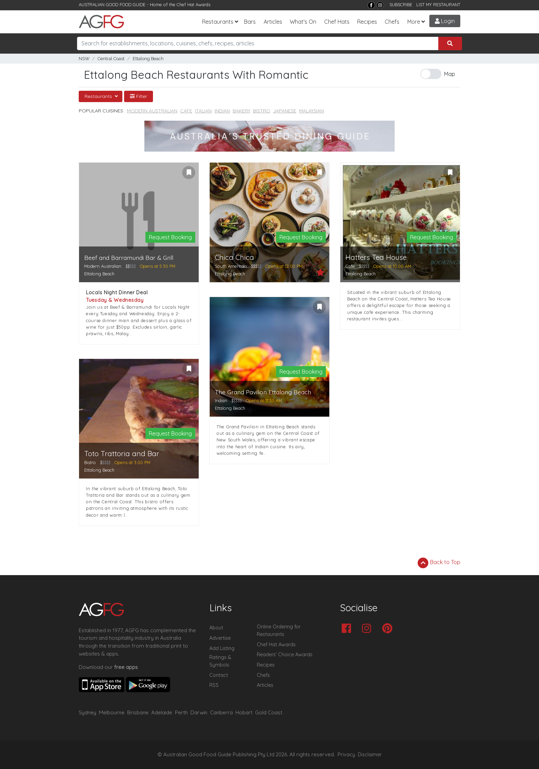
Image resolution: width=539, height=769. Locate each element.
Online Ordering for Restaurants (278, 630)
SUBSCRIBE (400, 4)
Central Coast (111, 58)
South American (231, 266)
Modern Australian (152, 111)
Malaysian (311, 111)
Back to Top (439, 562)
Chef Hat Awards (193, 4)
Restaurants (217, 21)
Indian (222, 111)
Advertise (220, 638)
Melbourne (111, 712)
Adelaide (161, 712)
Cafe (186, 111)
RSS (214, 685)
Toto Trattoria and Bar (121, 454)
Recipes (367, 21)
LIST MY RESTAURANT (438, 4)
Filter (138, 96)
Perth (181, 712)
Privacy (346, 754)
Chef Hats (337, 21)
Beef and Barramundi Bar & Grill (128, 257)
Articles (273, 21)
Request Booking (170, 237)
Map (449, 73)
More (413, 21)
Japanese (284, 111)
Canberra (221, 712)
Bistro (261, 111)
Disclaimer (370, 754)
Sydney (87, 712)
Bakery (241, 111)
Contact (218, 675)
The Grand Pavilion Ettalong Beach (263, 392)
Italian (203, 111)
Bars (250, 21)
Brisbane (137, 712)
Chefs (392, 21)
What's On (303, 21)
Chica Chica (234, 257)
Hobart (243, 712)
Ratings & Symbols (220, 661)
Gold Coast (268, 712)
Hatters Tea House (376, 257)
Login (445, 21)
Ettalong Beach (148, 58)
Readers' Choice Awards (284, 654)
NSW (84, 58)
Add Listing (221, 648)
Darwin (198, 712)
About (216, 628)
